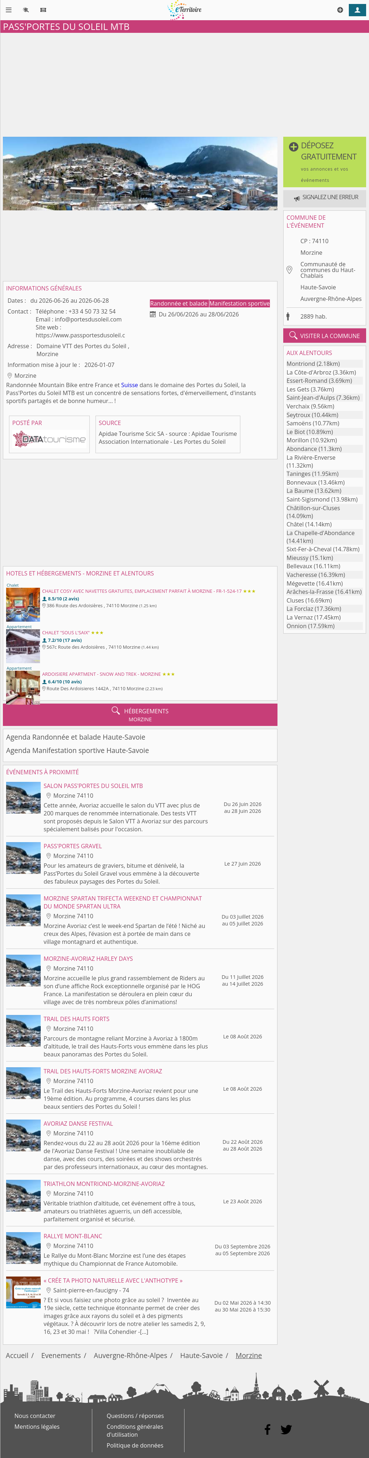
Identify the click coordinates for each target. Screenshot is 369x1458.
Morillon (297, 440)
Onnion (296, 626)
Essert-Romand (306, 381)
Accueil (17, 1355)
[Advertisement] (184, 83)
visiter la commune (324, 335)
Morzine (312, 253)
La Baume (299, 491)
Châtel (295, 524)
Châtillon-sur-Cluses (313, 508)
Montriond (300, 364)
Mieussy (297, 558)
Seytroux (298, 415)
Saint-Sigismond (308, 499)
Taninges (298, 474)
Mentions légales (36, 1427)
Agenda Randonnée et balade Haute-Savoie (75, 737)
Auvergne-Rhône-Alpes (331, 299)
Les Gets (297, 389)
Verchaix (298, 406)
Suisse (129, 385)
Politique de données (135, 1445)
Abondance (301, 449)
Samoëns (298, 423)
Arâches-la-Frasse (310, 592)
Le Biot (295, 432)
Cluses (295, 600)
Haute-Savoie (318, 287)
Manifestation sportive (239, 303)
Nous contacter (34, 1416)
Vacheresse (301, 575)
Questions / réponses (135, 1416)
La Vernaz (299, 617)
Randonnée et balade (179, 303)
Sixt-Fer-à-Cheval (309, 549)
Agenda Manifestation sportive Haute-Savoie (77, 750)
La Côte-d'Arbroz (308, 372)
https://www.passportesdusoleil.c (80, 335)
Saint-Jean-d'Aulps (310, 398)
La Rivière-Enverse (310, 457)
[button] (324, 162)
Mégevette (300, 583)
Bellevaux (299, 566)
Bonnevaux (301, 482)
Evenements (61, 1355)
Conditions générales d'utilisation (135, 1431)
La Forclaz (299, 609)
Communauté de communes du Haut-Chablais (328, 270)
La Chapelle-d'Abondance (320, 533)
